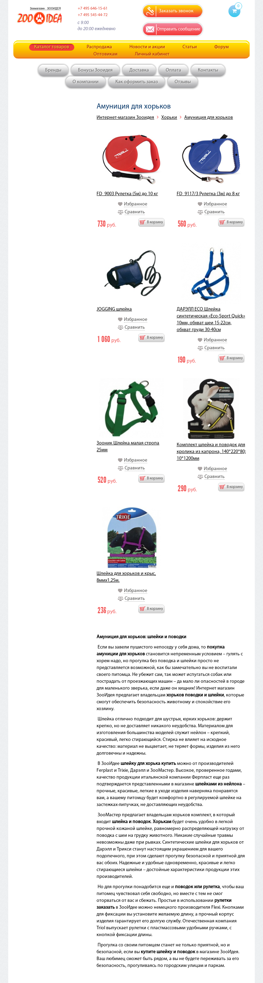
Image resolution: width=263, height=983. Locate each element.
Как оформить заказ (136, 82)
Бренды (53, 70)
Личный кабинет (152, 54)
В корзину (155, 222)
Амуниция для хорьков (208, 117)
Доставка (139, 70)
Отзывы (183, 82)
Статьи (190, 47)
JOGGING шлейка (114, 309)
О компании (86, 82)
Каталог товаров (51, 47)
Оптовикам (105, 54)
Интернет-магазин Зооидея (125, 117)
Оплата (173, 70)
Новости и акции (147, 47)
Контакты (208, 70)
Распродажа (99, 47)
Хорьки (169, 117)
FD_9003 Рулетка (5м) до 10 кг (127, 194)
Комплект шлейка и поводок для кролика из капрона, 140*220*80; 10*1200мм (211, 451)
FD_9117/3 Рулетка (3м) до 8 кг (208, 194)
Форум (221, 47)
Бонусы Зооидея (95, 70)
